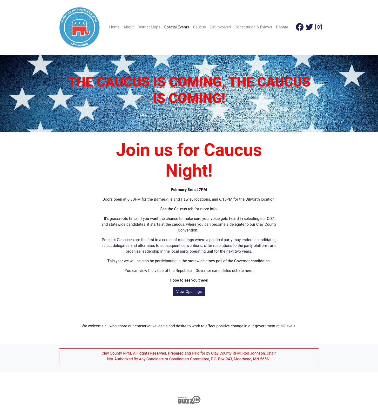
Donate (282, 27)
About (128, 27)
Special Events (176, 27)
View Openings (189, 291)
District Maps (149, 27)
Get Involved (220, 27)
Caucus (199, 27)
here (248, 270)
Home (114, 27)
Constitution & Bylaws (253, 27)
